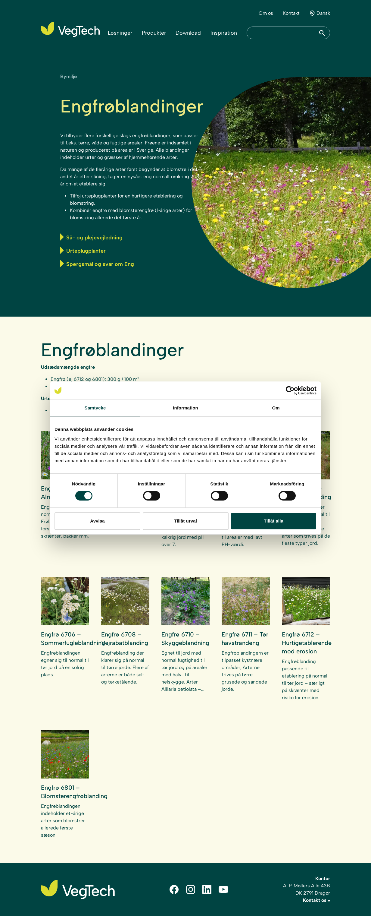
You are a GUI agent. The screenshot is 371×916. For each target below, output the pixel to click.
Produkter (154, 33)
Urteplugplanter (83, 250)
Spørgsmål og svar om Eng (97, 263)
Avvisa (97, 520)
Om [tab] (275, 407)
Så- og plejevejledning (91, 237)
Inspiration (223, 33)
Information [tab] (185, 407)
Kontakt (291, 13)
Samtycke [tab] (95, 407)
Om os (266, 13)
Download (188, 33)
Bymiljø (68, 76)
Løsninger (120, 33)
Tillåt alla (273, 520)
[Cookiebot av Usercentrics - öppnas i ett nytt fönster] (290, 390)
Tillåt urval (185, 520)
